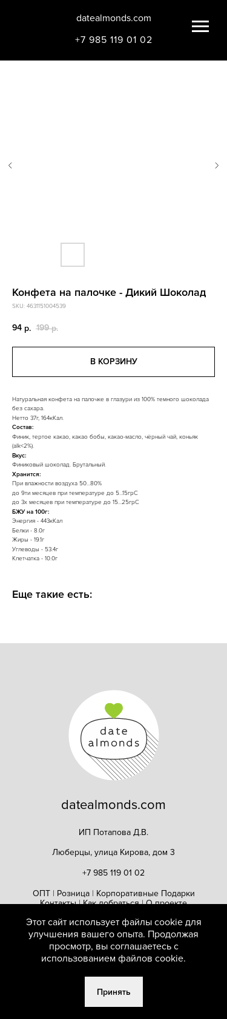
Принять (114, 992)
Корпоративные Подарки (145, 893)
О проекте (166, 903)
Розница (73, 893)
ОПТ (41, 893)
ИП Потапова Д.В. (113, 832)
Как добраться (111, 903)
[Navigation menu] (200, 27)
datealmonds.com (113, 18)
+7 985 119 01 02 (114, 40)
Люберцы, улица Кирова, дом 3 (113, 852)
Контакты (59, 903)
